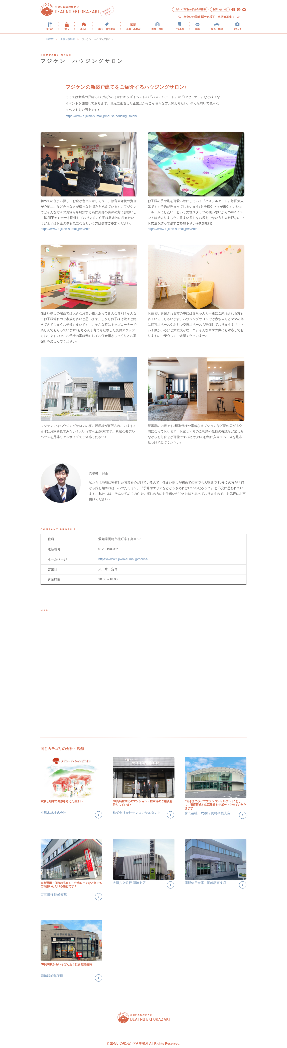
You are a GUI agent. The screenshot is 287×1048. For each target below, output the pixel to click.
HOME (50, 39)
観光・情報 (217, 29)
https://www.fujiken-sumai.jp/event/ (65, 229)
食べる (49, 29)
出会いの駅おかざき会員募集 (190, 9)
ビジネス (179, 29)
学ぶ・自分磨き (106, 29)
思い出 (237, 29)
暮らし (83, 29)
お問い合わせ (220, 9)
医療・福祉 (157, 29)
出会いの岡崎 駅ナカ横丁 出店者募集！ (209, 16)
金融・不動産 (133, 29)
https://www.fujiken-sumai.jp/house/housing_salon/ (101, 116)
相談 (197, 29)
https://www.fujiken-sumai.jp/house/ (123, 559)
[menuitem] (50, 26)
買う (66, 29)
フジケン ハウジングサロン (97, 39)
